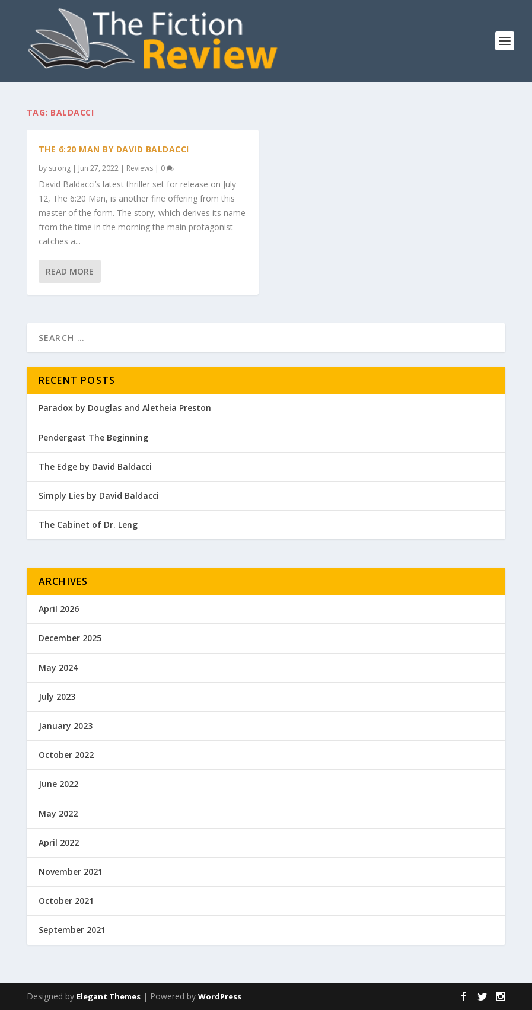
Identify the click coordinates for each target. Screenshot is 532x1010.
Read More (70, 271)
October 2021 (66, 900)
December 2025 (70, 637)
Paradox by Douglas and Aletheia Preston (125, 407)
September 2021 (72, 929)
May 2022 (58, 813)
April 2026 (59, 608)
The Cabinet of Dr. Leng (88, 524)
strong (60, 168)
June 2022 (58, 783)
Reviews (139, 168)
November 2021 (71, 871)
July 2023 (57, 696)
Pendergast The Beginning (93, 437)
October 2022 (66, 754)
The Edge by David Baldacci (95, 466)
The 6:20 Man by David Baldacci (114, 149)
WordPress (219, 996)
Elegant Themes (109, 996)
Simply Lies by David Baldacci (99, 495)
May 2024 (58, 667)
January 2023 (66, 725)
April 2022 (59, 842)
